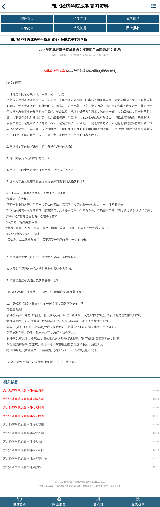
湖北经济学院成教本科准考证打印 (25, 458)
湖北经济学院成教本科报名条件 (23, 441)
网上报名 (133, 28)
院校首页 (27, 18)
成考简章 (133, 18)
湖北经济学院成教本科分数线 (22, 467)
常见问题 (80, 28)
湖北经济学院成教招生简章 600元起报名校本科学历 (48, 39)
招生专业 (80, 18)
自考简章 (27, 28)
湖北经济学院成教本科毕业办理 (23, 433)
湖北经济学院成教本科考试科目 (23, 450)
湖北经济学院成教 (55, 71)
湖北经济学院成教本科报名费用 (23, 424)
